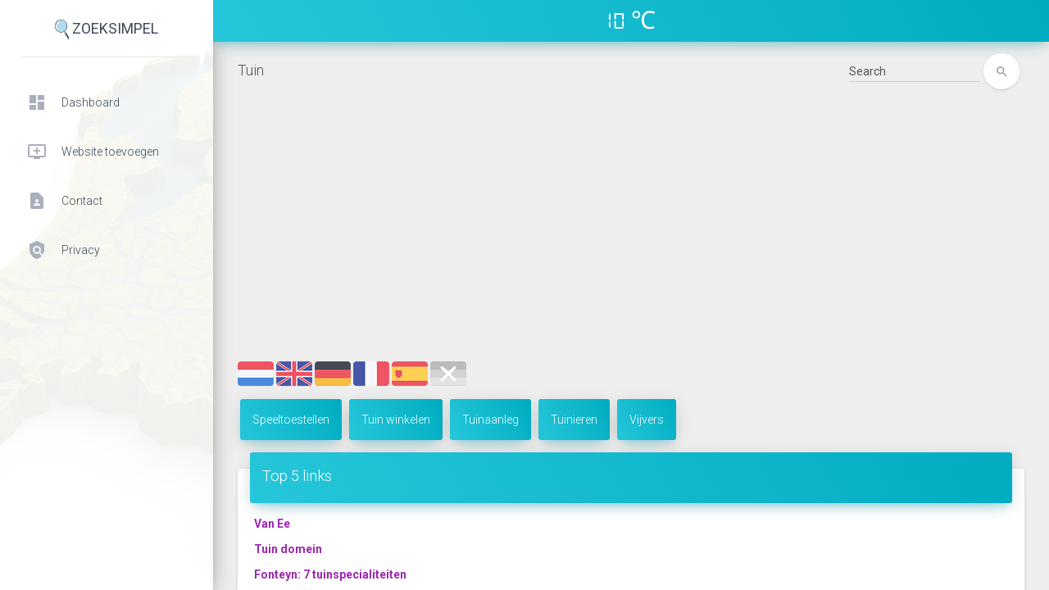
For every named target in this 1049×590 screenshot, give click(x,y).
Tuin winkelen (395, 419)
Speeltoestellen (290, 419)
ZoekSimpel (106, 30)
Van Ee (272, 523)
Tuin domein (288, 549)
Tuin (251, 70)
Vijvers (646, 419)
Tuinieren (574, 419)
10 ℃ (631, 20)
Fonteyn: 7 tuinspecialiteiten (330, 574)
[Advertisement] (631, 238)
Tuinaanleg (490, 419)
